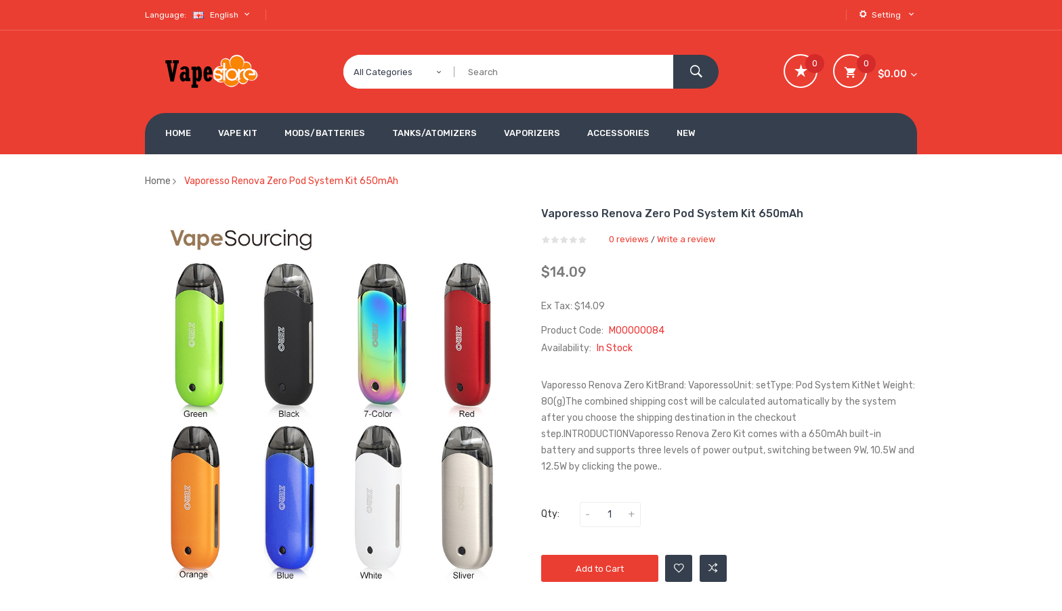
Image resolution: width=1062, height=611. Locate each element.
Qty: (550, 514)
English (223, 14)
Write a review (686, 239)
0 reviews (629, 239)
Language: (165, 15)
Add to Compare (713, 568)
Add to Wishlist (679, 568)
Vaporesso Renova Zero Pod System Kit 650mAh (291, 181)
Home (158, 181)
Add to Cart (600, 569)
